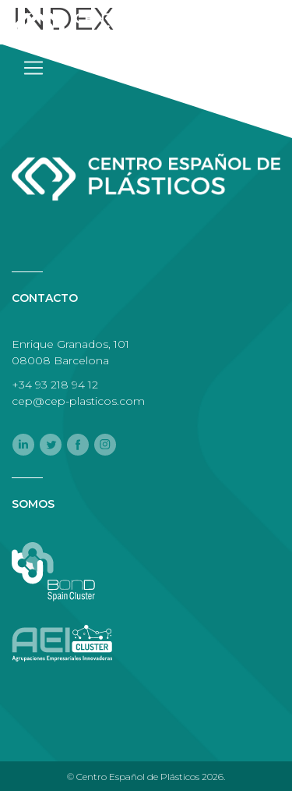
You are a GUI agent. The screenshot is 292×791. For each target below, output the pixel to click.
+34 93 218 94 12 (55, 385)
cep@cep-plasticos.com (78, 401)
